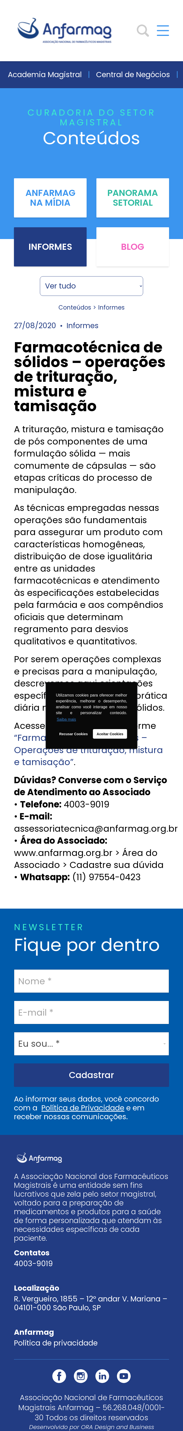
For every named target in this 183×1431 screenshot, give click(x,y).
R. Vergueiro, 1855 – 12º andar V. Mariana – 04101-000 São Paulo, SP (90, 1303)
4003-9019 (33, 1264)
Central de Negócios (133, 74)
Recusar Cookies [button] (73, 734)
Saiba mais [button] (66, 719)
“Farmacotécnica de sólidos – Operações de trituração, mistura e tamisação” (88, 750)
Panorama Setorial (132, 198)
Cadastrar (91, 1075)
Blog (132, 247)
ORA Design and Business (117, 1427)
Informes (50, 247)
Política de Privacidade (82, 1108)
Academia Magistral (45, 74)
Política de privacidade (56, 1343)
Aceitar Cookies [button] (110, 734)
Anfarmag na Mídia (50, 198)
